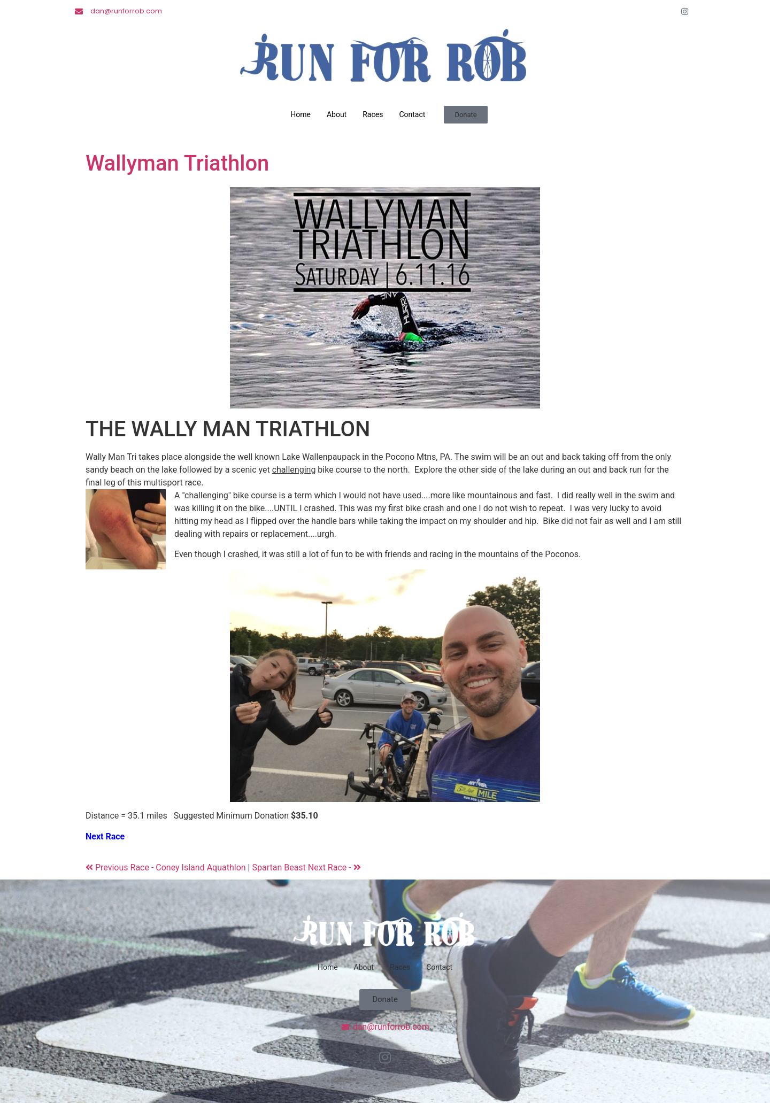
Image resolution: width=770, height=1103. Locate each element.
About (336, 114)
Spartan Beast (279, 867)
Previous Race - (121, 867)
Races (373, 114)
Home (300, 114)
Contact (412, 114)
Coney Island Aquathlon (202, 867)
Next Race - (334, 867)
